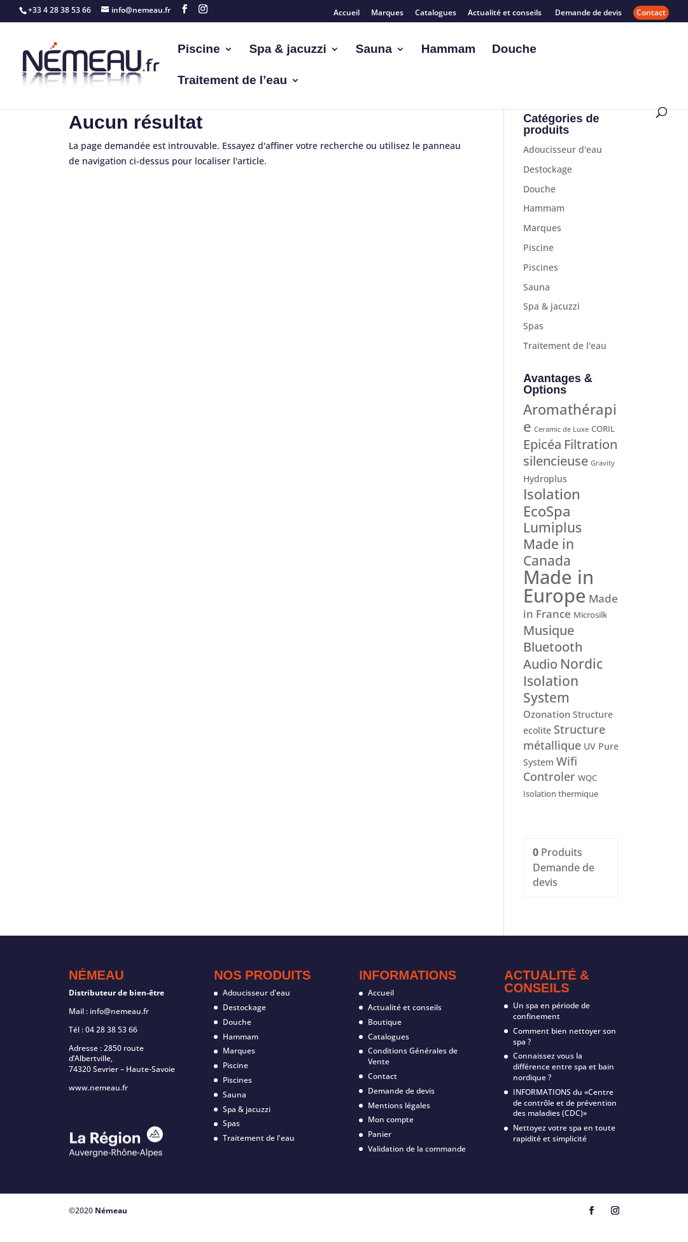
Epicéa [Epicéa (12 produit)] (542, 444)
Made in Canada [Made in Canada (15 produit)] (548, 552)
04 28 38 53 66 (111, 1029)
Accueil (346, 13)
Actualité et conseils (506, 13)
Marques (387, 13)
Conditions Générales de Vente (413, 1056)
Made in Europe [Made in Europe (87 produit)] (558, 586)
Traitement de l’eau (232, 81)
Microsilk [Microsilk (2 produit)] (590, 614)
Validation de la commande (417, 1148)
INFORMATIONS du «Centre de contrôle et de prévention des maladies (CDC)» (565, 1103)
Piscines (540, 267)
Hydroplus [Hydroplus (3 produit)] (545, 479)
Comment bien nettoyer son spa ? (564, 1036)
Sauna (374, 50)
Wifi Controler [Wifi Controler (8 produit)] (550, 769)
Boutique (385, 1022)
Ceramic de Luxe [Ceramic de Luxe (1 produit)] (561, 429)
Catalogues (435, 13)
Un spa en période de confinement (551, 1011)
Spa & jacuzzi (287, 50)
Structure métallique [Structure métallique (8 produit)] (564, 737)
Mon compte (391, 1119)
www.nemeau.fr (98, 1087)
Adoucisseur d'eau (562, 149)
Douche (514, 50)
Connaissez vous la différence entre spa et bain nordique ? (563, 1066)
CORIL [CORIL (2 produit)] (603, 428)
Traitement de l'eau (565, 345)
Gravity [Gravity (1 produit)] (603, 463)
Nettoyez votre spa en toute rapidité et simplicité (564, 1133)
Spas (533, 326)
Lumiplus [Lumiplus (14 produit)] (552, 527)
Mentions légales (399, 1105)
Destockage (547, 169)
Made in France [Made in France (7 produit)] (570, 606)
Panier (379, 1134)
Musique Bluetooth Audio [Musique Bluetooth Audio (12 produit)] (552, 647)
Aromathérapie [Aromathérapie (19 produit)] (570, 417)
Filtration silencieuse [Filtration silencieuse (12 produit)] (570, 452)
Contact (651, 12)
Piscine (199, 50)
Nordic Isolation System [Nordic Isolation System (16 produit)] (563, 680)
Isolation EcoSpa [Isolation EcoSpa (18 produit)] (551, 502)
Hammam (448, 50)
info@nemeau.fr (119, 1011)
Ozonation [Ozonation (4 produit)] (546, 714)
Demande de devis (588, 13)
